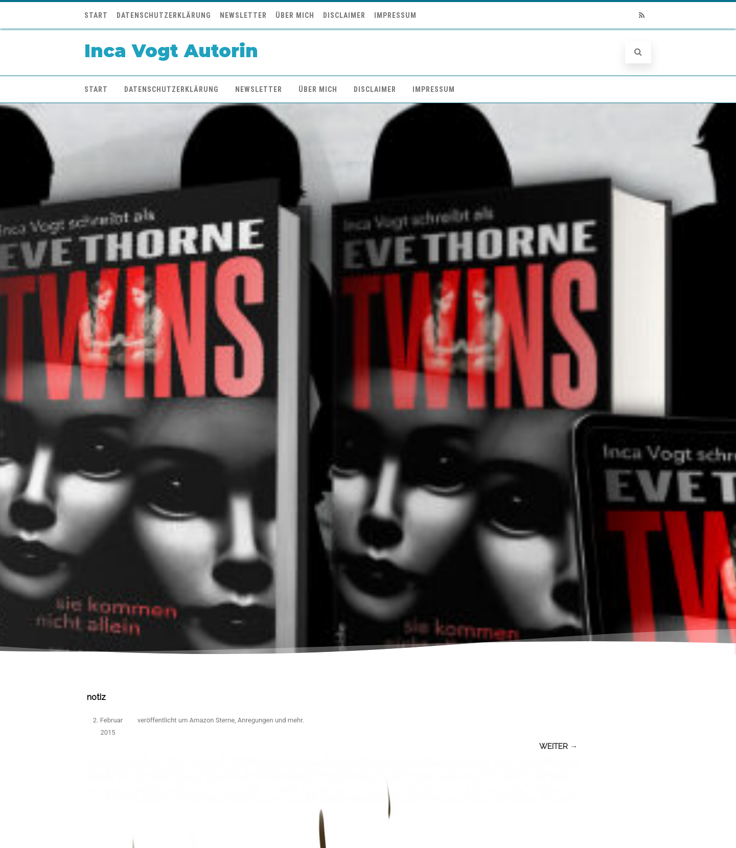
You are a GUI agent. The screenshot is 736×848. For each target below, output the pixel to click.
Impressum (395, 15)
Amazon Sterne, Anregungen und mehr (246, 720)
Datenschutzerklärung (164, 15)
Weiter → (558, 746)
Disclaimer (344, 15)
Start (96, 15)
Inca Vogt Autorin (171, 51)
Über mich (294, 15)
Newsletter (243, 15)
